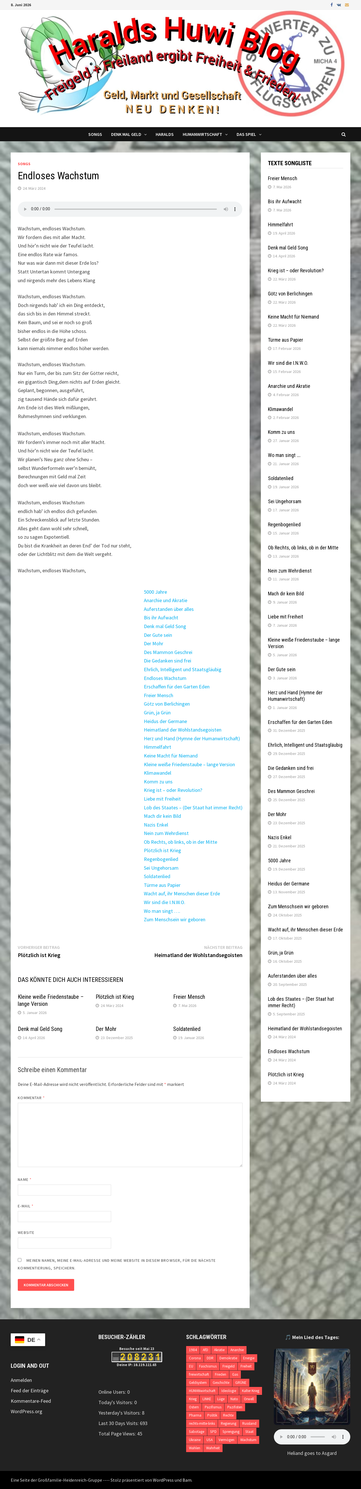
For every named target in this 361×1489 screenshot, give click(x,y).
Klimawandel (157, 773)
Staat (249, 1431)
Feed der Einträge (30, 1390)
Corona (195, 1358)
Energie (248, 1358)
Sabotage (196, 1431)
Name (24, 1179)
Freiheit (246, 1366)
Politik (212, 1415)
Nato (234, 1399)
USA (209, 1439)
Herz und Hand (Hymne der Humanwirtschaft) (192, 738)
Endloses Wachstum (165, 678)
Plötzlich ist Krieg (162, 850)
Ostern (194, 1407)
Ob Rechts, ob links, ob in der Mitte (180, 842)
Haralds (165, 134)
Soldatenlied (157, 876)
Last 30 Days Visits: (119, 1423)
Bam (186, 1480)
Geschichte (221, 1382)
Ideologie (228, 1390)
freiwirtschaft (199, 1374)
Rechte (228, 1415)
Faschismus (208, 1366)
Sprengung (231, 1431)
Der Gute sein (158, 635)
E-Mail (26, 1206)
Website (26, 1232)
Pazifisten (234, 1407)
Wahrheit (213, 1448)
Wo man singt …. (162, 911)
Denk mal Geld (126, 134)
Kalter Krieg (250, 1390)
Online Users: (112, 1392)
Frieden (220, 1374)
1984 (193, 1349)
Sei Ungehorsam (161, 868)
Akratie (219, 1349)
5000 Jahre (155, 592)
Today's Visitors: (116, 1402)
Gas (235, 1374)
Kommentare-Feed (31, 1401)
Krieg (193, 1399)
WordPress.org (26, 1411)
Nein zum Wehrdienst (166, 833)
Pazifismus (213, 1407)
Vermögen (226, 1439)
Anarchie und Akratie (165, 600)
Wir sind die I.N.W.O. (164, 902)
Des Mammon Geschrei (168, 652)
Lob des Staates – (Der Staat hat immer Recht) (193, 807)
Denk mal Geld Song (165, 626)
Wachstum (248, 1439)
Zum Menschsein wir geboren (174, 919)
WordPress (163, 1480)
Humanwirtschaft (202, 134)
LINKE (206, 1399)
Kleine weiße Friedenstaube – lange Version (189, 764)
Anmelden (21, 1380)
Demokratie (228, 1358)
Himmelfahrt (157, 747)
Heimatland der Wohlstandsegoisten (182, 729)
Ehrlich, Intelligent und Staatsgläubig (182, 669)
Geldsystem (198, 1382)
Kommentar (31, 1097)
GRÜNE (240, 1382)
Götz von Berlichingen (167, 704)
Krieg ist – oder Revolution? (173, 790)
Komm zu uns (158, 781)
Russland (249, 1423)
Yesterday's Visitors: (120, 1413)
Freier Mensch (158, 695)
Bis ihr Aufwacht (161, 617)
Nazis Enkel (156, 824)
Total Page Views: (117, 1433)
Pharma (195, 1415)
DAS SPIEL (246, 134)
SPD (213, 1431)
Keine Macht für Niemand (171, 755)
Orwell (249, 1399)
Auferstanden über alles (169, 609)
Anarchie (237, 1349)
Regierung (228, 1423)
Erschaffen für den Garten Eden (177, 686)
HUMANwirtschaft (202, 1390)
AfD (205, 1349)
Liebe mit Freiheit (162, 799)
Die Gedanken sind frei (167, 660)
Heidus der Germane (165, 721)
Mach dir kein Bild (162, 816)
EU (191, 1366)
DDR (210, 1358)
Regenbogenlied (161, 859)
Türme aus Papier (162, 885)
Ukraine (195, 1439)
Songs (95, 134)
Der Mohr (153, 643)
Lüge (220, 1399)
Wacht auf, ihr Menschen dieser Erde (182, 893)
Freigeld (229, 1366)
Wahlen (194, 1448)
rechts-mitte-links (202, 1423)
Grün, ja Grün (157, 712)
